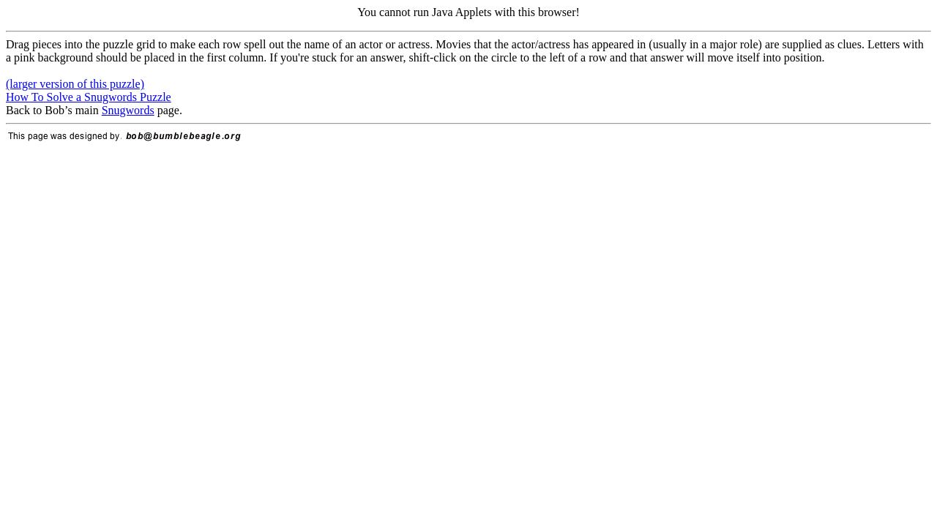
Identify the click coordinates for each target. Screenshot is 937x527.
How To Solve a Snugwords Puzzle (88, 97)
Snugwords (128, 110)
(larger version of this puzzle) (75, 84)
